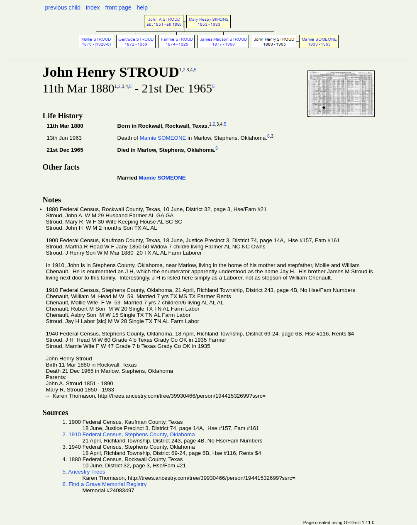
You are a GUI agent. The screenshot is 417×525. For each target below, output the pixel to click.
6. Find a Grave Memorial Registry (105, 484)
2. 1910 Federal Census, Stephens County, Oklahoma (129, 434)
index (93, 7)
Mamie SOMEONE (163, 138)
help (142, 7)
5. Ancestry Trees (84, 472)
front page (118, 7)
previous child (63, 7)
